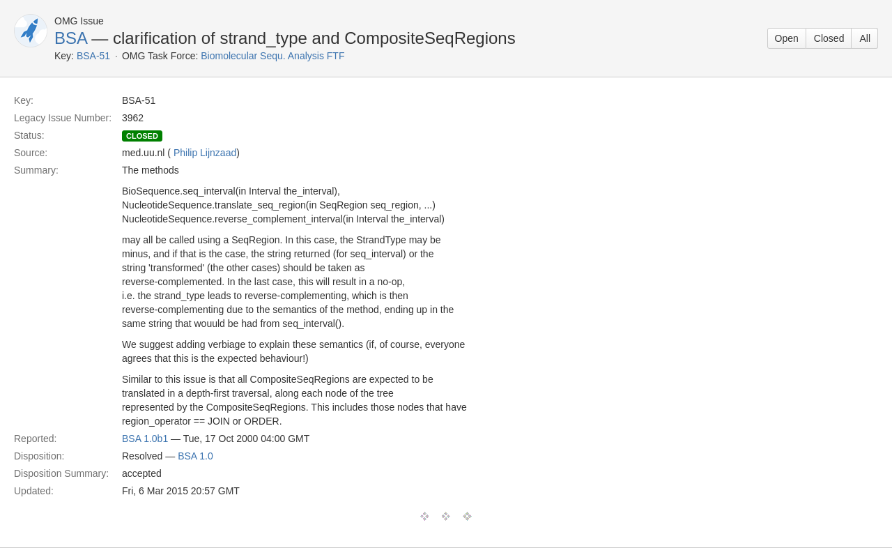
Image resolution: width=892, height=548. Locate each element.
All (864, 38)
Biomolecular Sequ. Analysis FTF (272, 55)
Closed (829, 38)
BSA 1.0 (195, 456)
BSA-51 (93, 55)
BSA (70, 38)
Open (787, 38)
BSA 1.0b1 (145, 438)
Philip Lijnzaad (205, 152)
